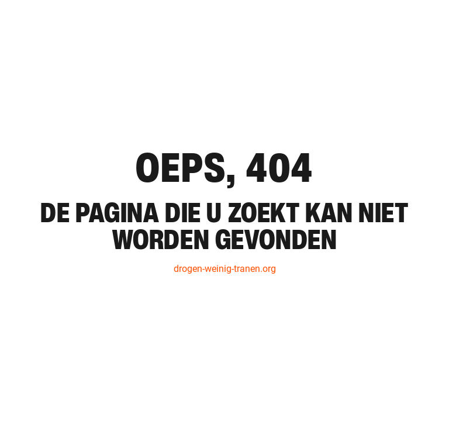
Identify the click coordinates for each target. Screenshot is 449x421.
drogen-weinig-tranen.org (225, 268)
